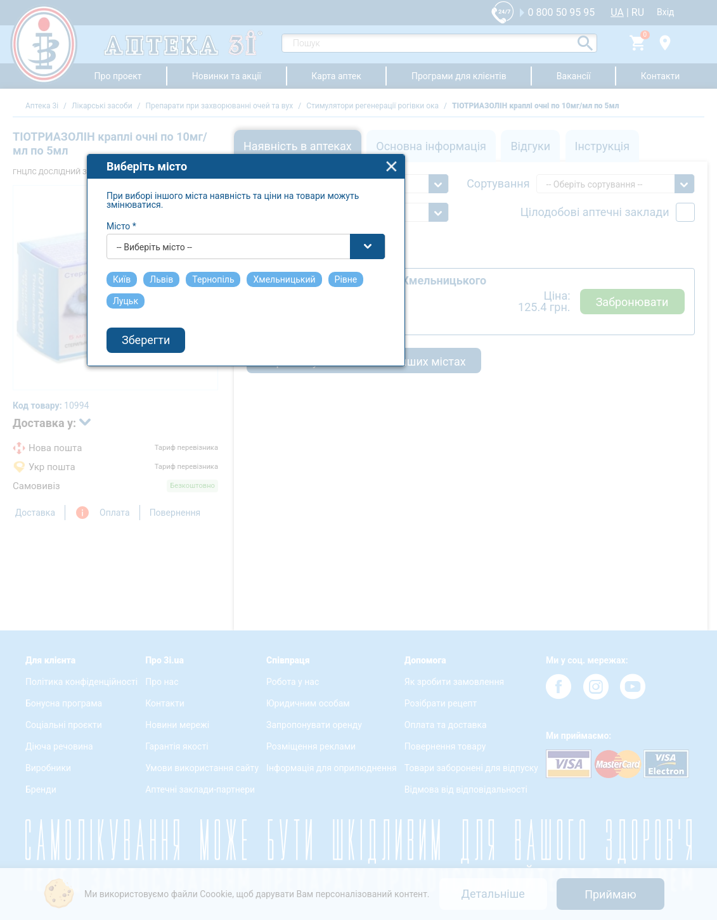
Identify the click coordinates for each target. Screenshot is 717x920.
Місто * (235, 427)
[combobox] (359, 447)
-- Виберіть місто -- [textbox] (268, 448)
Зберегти (259, 541)
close (505, 367)
